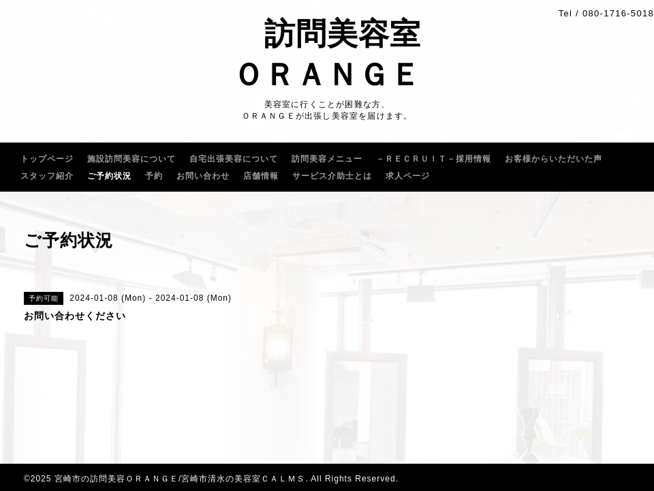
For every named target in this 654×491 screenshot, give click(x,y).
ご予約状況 (109, 176)
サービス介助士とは (332, 176)
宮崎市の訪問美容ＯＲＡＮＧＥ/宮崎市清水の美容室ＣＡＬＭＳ (179, 478)
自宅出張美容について (233, 159)
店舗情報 (261, 176)
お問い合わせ (203, 176)
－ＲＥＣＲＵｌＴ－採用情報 (433, 159)
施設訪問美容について (131, 159)
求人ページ (408, 176)
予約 (154, 176)
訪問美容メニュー (327, 159)
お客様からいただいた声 (553, 159)
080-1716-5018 (618, 13)
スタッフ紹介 (47, 176)
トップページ (47, 159)
